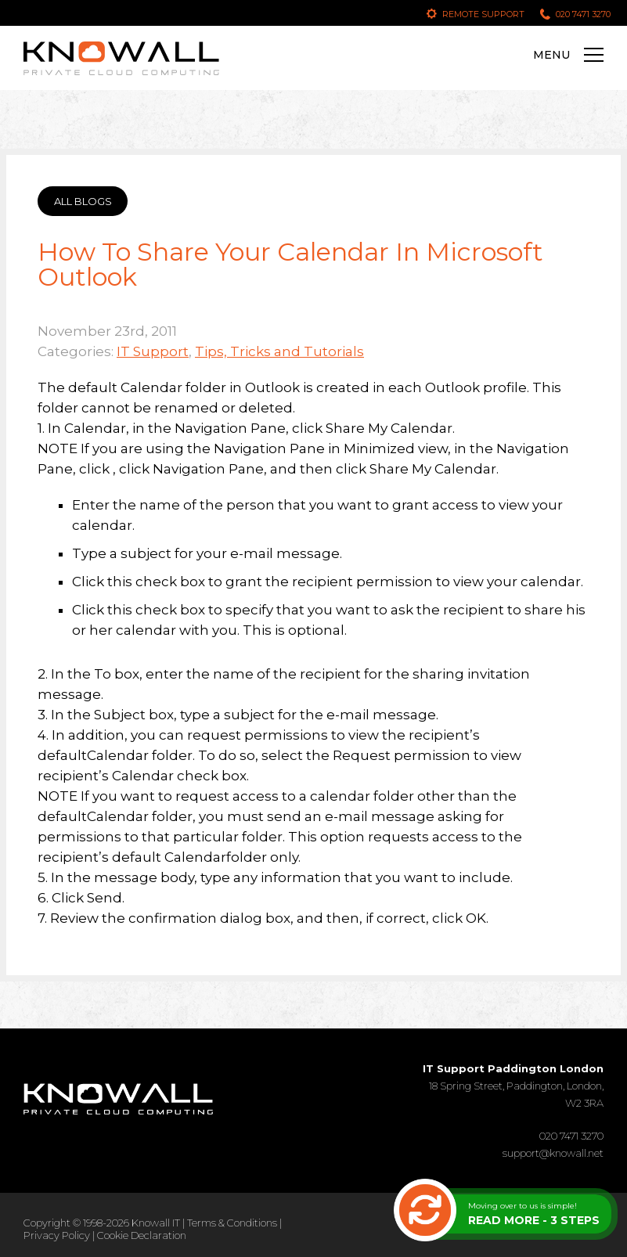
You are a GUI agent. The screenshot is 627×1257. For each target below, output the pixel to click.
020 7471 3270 (583, 14)
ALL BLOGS (83, 201)
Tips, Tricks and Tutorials (279, 351)
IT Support (153, 351)
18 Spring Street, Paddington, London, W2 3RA (513, 1085)
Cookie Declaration (141, 1235)
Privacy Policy (56, 1235)
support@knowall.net (553, 1153)
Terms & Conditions (232, 1222)
